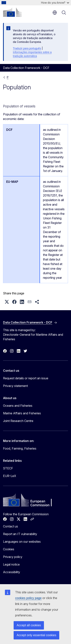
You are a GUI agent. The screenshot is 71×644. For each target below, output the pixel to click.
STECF (8, 468)
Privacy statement (15, 386)
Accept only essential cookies (36, 635)
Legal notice (11, 564)
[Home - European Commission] (12, 12)
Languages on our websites (22, 541)
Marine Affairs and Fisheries (22, 413)
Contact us (10, 526)
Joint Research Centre (18, 421)
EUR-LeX (9, 476)
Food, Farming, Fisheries (19, 448)
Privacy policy (12, 557)
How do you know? (55, 2)
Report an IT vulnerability (20, 534)
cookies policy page (28, 598)
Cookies (8, 549)
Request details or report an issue (25, 378)
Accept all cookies (29, 625)
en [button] (54, 12)
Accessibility (11, 572)
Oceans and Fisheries (17, 405)
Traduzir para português (27, 48)
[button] (7, 302)
